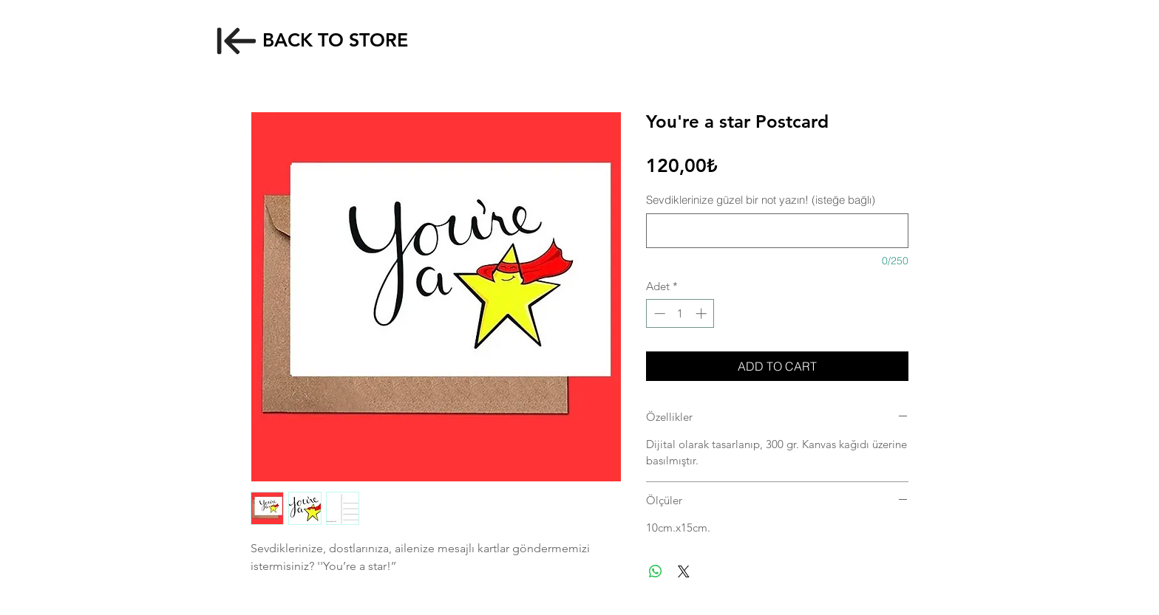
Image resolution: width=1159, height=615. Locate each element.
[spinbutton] (680, 313)
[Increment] (703, 313)
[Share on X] (684, 571)
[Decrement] (658, 313)
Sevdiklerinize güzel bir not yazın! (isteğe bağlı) (760, 200)
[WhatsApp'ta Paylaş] (656, 571)
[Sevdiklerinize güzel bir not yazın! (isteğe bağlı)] (777, 230)
